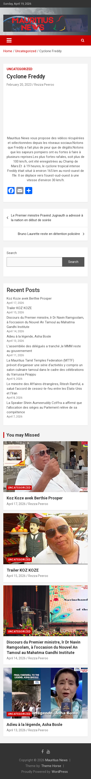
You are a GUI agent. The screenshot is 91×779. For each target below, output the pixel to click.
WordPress (60, 772)
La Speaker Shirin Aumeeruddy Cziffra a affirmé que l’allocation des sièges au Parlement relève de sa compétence (44, 407)
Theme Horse (51, 766)
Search (12, 253)
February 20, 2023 (19, 84)
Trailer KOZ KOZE (19, 308)
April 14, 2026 (16, 658)
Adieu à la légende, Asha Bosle (29, 336)
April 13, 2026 (16, 730)
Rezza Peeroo (44, 84)
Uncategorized (19, 69)
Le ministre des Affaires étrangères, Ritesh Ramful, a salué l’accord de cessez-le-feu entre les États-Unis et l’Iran (45, 388)
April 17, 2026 (16, 504)
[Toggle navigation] (9, 40)
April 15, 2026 (16, 576)
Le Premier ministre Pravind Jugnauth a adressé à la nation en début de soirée (47, 217)
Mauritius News (56, 760)
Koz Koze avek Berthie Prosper (29, 298)
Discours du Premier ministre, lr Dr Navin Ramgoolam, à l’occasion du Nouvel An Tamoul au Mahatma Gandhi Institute (45, 322)
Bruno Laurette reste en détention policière (49, 234)
